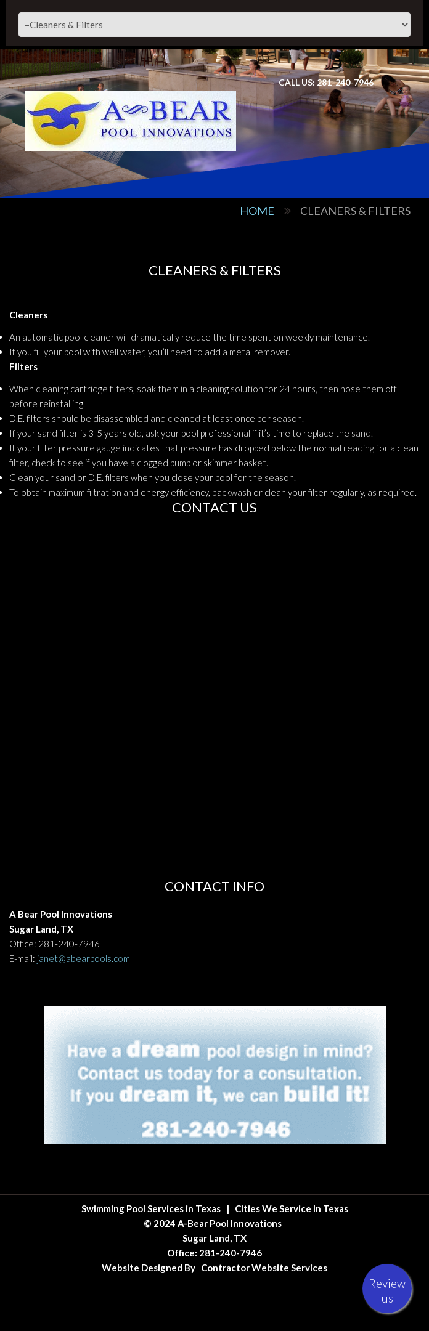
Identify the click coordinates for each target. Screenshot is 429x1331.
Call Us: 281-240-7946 (326, 82)
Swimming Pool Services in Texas (151, 1208)
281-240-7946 (69, 943)
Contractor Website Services (264, 1267)
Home (257, 210)
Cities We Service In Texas (291, 1208)
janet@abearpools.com (83, 958)
